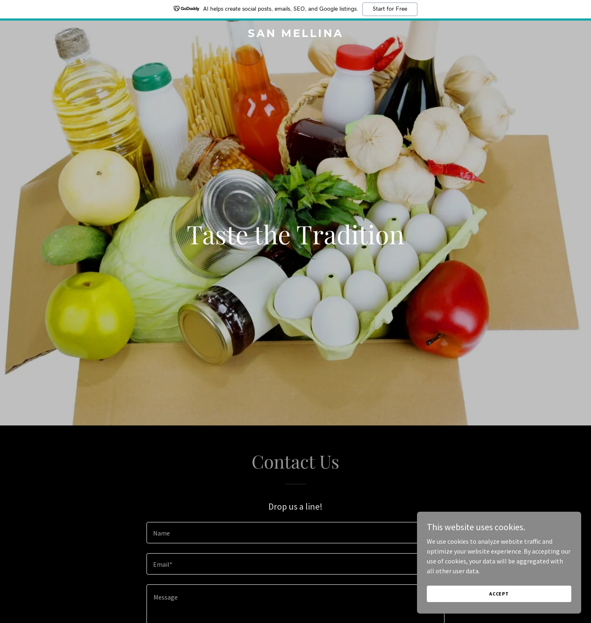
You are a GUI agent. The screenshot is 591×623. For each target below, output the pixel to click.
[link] (295, 34)
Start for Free (390, 9)
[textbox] (295, 532)
